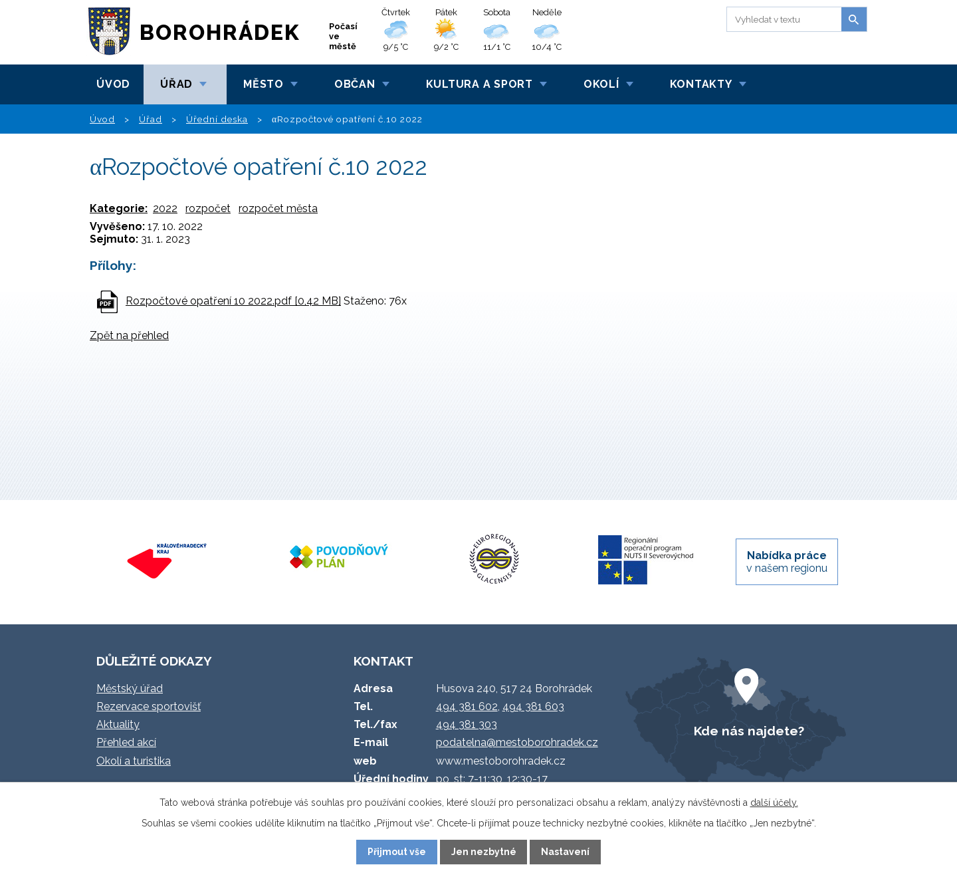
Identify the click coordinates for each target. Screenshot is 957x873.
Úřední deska (217, 119)
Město (263, 84)
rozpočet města (278, 208)
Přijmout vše (397, 851)
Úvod (113, 84)
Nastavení (565, 851)
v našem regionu (786, 561)
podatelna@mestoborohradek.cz (517, 742)
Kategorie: (119, 208)
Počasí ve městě (343, 36)
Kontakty (701, 84)
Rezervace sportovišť (148, 706)
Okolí (601, 84)
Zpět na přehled (129, 335)
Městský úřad (129, 688)
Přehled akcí (126, 742)
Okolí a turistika (133, 761)
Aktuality (118, 724)
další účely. (774, 802)
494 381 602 (467, 706)
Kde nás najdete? (749, 730)
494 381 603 (533, 706)
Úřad (176, 84)
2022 (165, 208)
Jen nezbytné (483, 851)
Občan (354, 84)
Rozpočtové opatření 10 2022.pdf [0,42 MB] (233, 301)
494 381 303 (466, 724)
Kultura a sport (479, 84)
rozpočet (208, 208)
